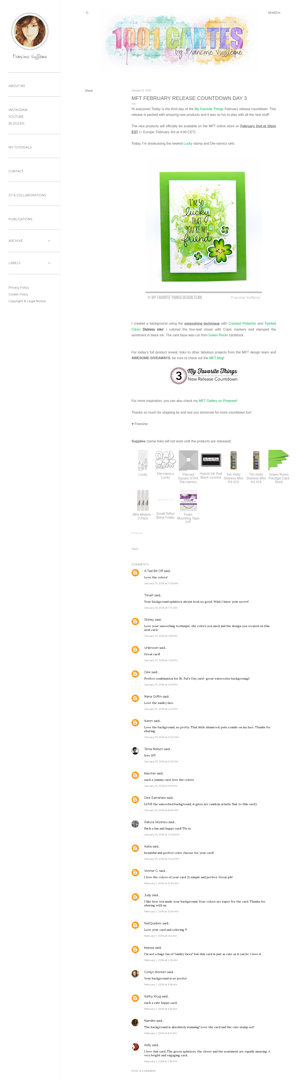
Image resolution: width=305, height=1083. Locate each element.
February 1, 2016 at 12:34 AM (161, 883)
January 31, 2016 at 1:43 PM (160, 660)
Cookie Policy (18, 294)
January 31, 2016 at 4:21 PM (160, 708)
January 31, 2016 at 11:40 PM (161, 858)
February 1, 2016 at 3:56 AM (160, 984)
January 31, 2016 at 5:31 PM (160, 785)
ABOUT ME (16, 86)
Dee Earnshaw (155, 798)
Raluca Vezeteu (156, 822)
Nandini (149, 1021)
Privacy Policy (18, 287)
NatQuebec (153, 923)
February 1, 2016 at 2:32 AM (160, 960)
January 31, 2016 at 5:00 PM (161, 737)
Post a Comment (144, 1070)
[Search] (274, 13)
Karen (148, 721)
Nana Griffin (153, 696)
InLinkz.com (137, 533)
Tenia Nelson (153, 749)
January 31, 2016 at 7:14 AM (160, 607)
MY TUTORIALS (20, 147)
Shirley (149, 620)
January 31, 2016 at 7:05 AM (161, 583)
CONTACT (15, 171)
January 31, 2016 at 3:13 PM (160, 684)
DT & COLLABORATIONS (27, 195)
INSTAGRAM (18, 110)
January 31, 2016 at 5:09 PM (161, 761)
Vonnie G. (151, 871)
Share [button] (89, 90)
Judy (147, 895)
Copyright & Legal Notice (27, 301)
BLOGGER (16, 123)
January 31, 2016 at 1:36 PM (160, 635)
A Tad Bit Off (153, 571)
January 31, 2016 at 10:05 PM (161, 834)
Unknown (151, 648)
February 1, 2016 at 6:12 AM (160, 1033)
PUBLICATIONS (20, 219)
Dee (147, 672)
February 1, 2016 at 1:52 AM (160, 935)
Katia (148, 846)
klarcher (150, 773)
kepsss (149, 948)
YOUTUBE (16, 117)
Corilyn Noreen (155, 972)
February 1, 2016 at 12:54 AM (161, 911)
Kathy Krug (152, 996)
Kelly (147, 1045)
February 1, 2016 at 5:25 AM (160, 1008)
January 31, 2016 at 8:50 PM (161, 810)
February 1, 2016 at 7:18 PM (160, 1061)
